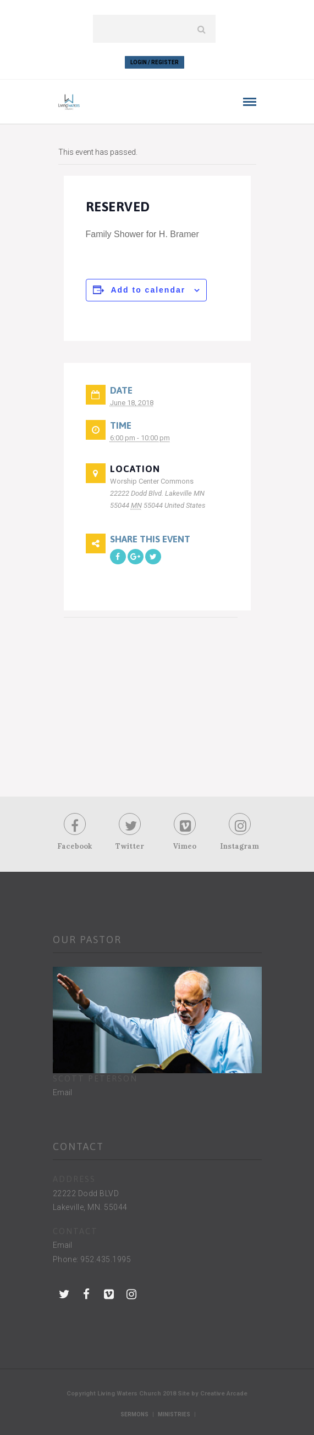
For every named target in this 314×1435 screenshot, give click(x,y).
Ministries (174, 1414)
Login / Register (154, 62)
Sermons (134, 1414)
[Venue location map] (151, 697)
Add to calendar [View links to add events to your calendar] (148, 289)
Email (62, 1092)
